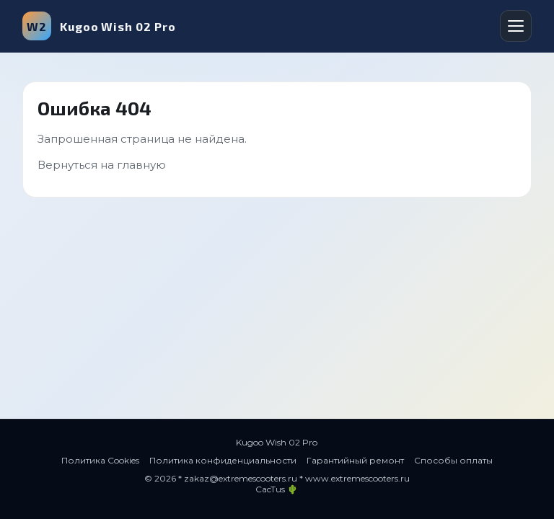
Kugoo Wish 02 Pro (99, 26)
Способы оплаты (453, 460)
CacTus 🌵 (276, 489)
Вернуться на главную (102, 165)
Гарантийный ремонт (355, 460)
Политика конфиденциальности (222, 460)
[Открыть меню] (516, 26)
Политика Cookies (100, 460)
